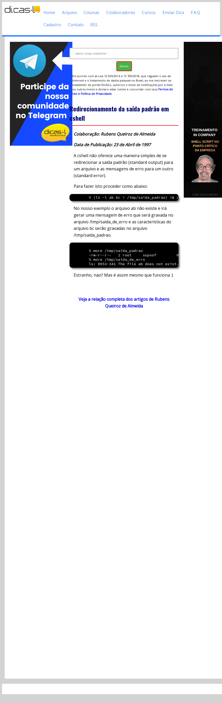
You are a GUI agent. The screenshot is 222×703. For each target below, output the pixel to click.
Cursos (149, 12)
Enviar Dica (173, 12)
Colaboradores (120, 12)
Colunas (91, 12)
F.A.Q (195, 12)
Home (49, 12)
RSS (94, 25)
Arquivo (69, 12)
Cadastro (52, 25)
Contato (76, 25)
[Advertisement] (37, 225)
